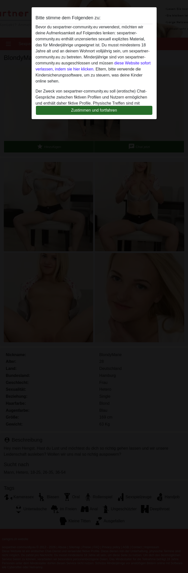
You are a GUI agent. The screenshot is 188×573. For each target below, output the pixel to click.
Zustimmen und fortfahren (94, 110)
